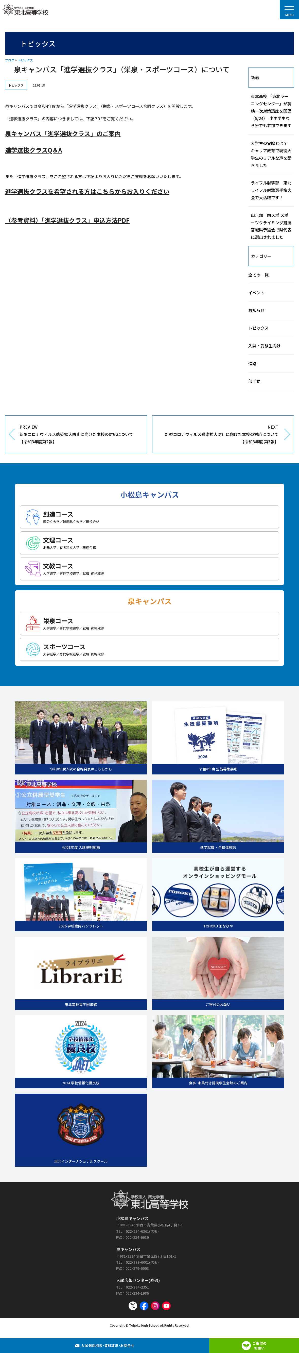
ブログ (9, 60)
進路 (252, 363)
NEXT (219, 434)
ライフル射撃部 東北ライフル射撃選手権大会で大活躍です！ (271, 190)
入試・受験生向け (264, 346)
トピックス (25, 60)
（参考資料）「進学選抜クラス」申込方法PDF (67, 220)
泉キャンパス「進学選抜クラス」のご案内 (63, 133)
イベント (256, 293)
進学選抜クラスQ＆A (33, 149)
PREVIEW (79, 434)
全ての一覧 (258, 275)
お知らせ (256, 310)
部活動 (254, 381)
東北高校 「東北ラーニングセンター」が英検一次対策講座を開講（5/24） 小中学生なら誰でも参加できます (271, 110)
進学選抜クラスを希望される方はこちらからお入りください (87, 191)
